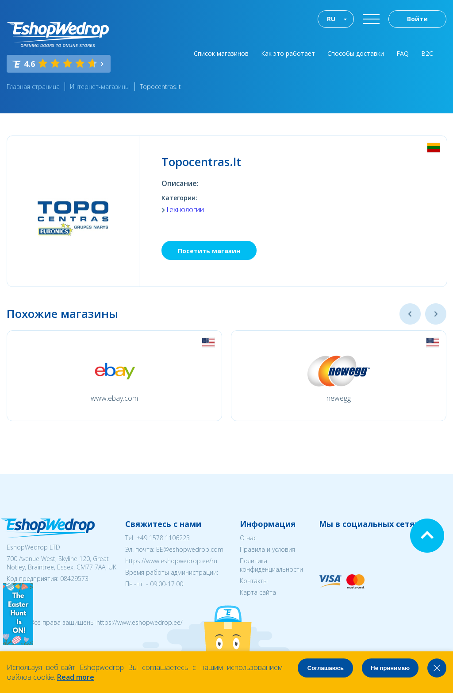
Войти (417, 19)
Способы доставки (355, 53)
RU (331, 19)
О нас (248, 538)
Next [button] (435, 314)
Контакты (254, 581)
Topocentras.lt (160, 86)
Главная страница (33, 86)
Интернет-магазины (100, 86)
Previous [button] (410, 314)
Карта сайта (258, 592)
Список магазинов (221, 53)
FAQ (402, 53)
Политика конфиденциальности (271, 565)
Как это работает (288, 53)
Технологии (184, 209)
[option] (114, 375)
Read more (75, 677)
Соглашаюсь (325, 668)
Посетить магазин (209, 251)
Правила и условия (267, 549)
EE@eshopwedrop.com (189, 549)
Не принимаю (390, 668)
